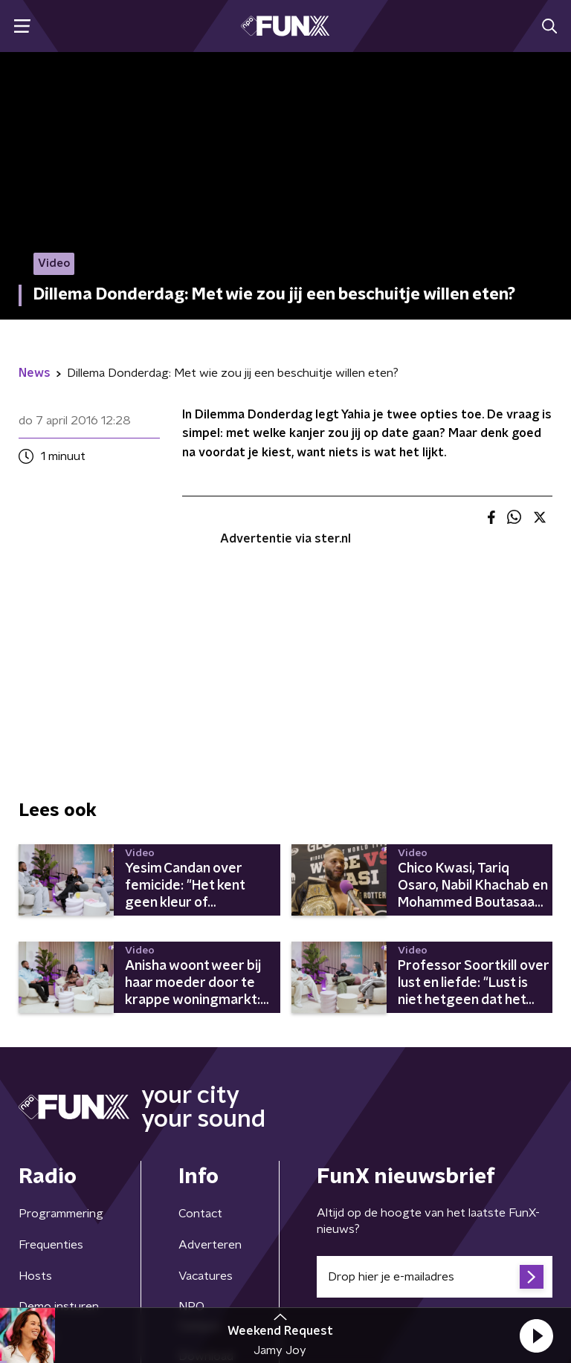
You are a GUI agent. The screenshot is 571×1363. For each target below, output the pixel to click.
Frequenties (51, 1245)
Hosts (35, 1276)
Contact (200, 1214)
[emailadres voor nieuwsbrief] (434, 1277)
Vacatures (205, 1276)
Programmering (61, 1214)
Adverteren (210, 1245)
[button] (536, 1335)
